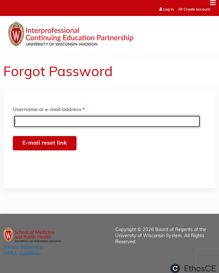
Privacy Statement (23, 247)
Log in (168, 10)
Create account (196, 10)
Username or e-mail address (47, 109)
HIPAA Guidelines (22, 254)
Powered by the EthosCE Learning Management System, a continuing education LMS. (193, 268)
